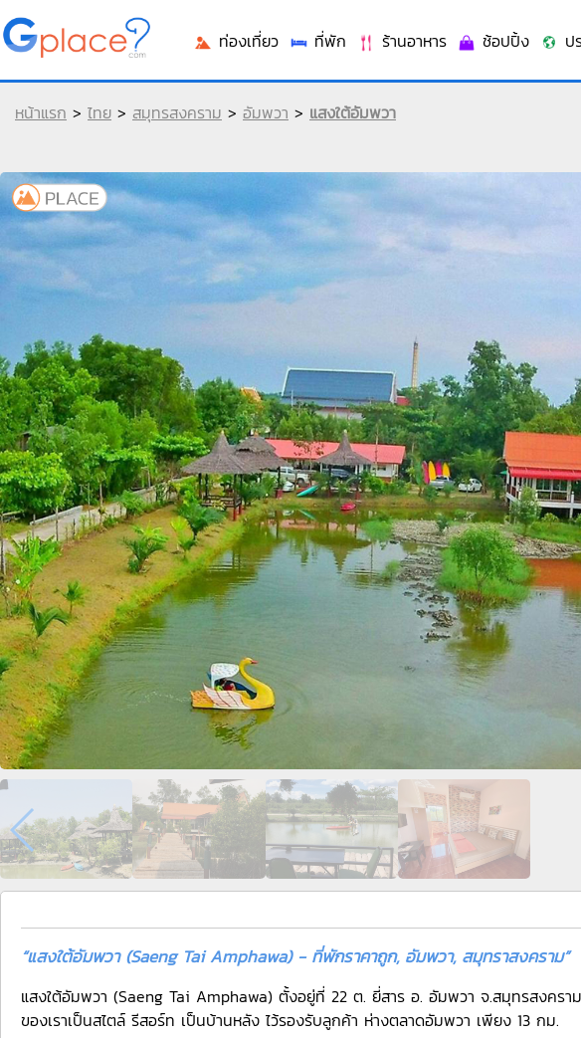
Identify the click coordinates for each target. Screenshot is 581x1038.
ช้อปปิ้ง (493, 41)
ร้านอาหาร (401, 41)
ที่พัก (317, 41)
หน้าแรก (41, 112)
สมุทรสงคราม (177, 112)
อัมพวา (266, 112)
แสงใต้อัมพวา (352, 112)
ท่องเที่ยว (236, 41)
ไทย (99, 112)
